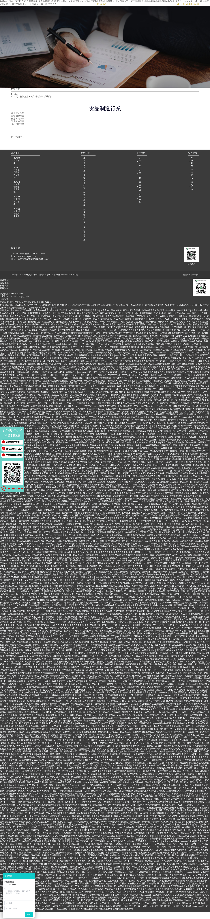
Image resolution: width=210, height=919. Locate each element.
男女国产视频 (152, 344)
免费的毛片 (198, 589)
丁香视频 (26, 634)
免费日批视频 (156, 527)
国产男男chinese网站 (183, 614)
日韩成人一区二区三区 (87, 608)
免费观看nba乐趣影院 (125, 606)
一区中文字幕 (75, 420)
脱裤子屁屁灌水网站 (148, 364)
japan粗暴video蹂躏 (162, 732)
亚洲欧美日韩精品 (77, 662)
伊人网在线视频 (173, 532)
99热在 (80, 485)
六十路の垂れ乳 (82, 749)
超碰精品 (17, 341)
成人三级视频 (97, 642)
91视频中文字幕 (185, 518)
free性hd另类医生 (167, 325)
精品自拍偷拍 (121, 532)
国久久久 (134, 631)
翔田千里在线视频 (42, 358)
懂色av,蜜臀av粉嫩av (91, 479)
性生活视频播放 (173, 530)
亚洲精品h (203, 521)
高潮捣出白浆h (77, 566)
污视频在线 (77, 386)
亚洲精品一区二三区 (115, 662)
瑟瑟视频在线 (189, 681)
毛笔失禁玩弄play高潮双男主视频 (147, 555)
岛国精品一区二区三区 (21, 653)
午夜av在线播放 (123, 749)
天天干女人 (93, 768)
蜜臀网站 (198, 636)
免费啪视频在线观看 (133, 465)
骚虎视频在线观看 (46, 330)
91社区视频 (184, 476)
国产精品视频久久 (27, 454)
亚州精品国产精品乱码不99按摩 (69, 347)
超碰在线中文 (48, 707)
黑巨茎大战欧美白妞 (48, 693)
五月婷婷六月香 (83, 507)
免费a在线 (68, 375)
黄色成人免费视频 (98, 454)
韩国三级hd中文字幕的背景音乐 (84, 319)
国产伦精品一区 (120, 729)
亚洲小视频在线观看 (115, 707)
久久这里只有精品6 (181, 608)
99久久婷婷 (126, 451)
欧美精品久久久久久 (133, 575)
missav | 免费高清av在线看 (60, 768)
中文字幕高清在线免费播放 (179, 473)
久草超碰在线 (25, 558)
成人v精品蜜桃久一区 (93, 684)
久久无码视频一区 (114, 884)
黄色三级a (60, 490)
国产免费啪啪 (16, 499)
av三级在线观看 (131, 577)
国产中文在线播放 (57, 493)
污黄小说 (119, 684)
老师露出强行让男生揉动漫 (64, 575)
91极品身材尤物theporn (110, 695)
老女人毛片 (149, 653)
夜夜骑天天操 (25, 358)
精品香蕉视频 (109, 782)
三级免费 (45, 443)
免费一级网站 (186, 459)
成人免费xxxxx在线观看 (124, 389)
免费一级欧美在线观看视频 (147, 603)
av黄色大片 (187, 544)
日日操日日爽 (166, 333)
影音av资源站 (192, 364)
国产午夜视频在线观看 (191, 381)
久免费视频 (84, 549)
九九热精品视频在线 (151, 454)
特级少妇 (89, 659)
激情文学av (37, 502)
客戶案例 (117, 6)
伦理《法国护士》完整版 (147, 457)
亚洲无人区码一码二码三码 (25, 561)
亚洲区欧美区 (89, 760)
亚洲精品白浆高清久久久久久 (127, 639)
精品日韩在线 (159, 799)
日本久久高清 (198, 591)
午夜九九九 (188, 664)
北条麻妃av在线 (176, 566)
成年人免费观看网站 (42, 440)
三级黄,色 (5, 319)
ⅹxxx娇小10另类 (41, 906)
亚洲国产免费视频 (158, 429)
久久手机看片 (10, 667)
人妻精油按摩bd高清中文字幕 (140, 426)
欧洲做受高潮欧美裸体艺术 (191, 819)
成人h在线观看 (51, 336)
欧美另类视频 (54, 355)
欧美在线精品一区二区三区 (98, 839)
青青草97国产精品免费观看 (191, 395)
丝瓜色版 (24, 465)
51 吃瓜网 (8, 544)
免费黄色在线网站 (21, 698)
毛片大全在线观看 (17, 364)
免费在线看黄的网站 (47, 650)
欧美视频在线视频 (157, 513)
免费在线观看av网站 (54, 417)
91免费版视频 (33, 400)
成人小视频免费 (39, 673)
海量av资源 (178, 392)
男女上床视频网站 (145, 805)
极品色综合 (13, 740)
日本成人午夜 (148, 690)
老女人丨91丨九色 (200, 676)
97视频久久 (115, 864)
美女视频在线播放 (69, 625)
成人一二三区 (54, 327)
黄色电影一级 (118, 535)
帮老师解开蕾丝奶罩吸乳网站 (51, 766)
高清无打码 (87, 690)
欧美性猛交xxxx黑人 (30, 743)
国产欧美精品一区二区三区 (113, 471)
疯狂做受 (46, 524)
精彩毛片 (68, 367)
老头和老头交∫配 (24, 597)
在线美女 (56, 496)
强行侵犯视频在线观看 (196, 392)
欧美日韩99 (126, 493)
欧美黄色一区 (69, 398)
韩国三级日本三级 (92, 409)
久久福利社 (22, 614)
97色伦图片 (156, 485)
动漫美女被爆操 (45, 468)
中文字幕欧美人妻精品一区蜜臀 (194, 656)
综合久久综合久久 (141, 493)
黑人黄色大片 (16, 395)
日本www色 (76, 707)
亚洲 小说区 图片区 (70, 611)
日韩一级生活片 (127, 844)
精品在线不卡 (128, 403)
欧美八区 (171, 628)
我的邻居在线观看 (36, 372)
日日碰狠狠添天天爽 (167, 431)
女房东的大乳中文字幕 (111, 319)
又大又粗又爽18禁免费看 (107, 375)
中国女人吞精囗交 (57, 833)
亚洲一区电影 (61, 350)
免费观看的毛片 (87, 504)
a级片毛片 (101, 448)
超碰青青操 (167, 794)
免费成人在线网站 (130, 822)
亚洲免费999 (18, 384)
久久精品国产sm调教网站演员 (154, 504)
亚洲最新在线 (202, 583)
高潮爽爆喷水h (165, 499)
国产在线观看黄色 (16, 645)
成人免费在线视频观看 (95, 754)
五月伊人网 (32, 732)
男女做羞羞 (139, 841)
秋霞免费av (84, 757)
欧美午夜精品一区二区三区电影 (106, 367)
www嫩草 (144, 822)
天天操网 (46, 915)
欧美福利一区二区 (46, 752)
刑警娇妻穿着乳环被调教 (127, 358)
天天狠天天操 (33, 527)
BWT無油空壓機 (17, 169)
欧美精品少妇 (191, 423)
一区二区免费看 (40, 760)
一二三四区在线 (175, 398)
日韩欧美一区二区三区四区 (103, 339)
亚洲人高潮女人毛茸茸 (94, 462)
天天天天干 (190, 566)
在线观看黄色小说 (198, 471)
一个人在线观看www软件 (178, 355)
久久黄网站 (65, 726)
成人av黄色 (117, 577)
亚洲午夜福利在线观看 (109, 423)
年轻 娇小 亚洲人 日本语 (115, 476)
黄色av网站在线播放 (75, 687)
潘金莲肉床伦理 (154, 443)
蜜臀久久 (51, 782)
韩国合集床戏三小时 (134, 687)
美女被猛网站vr (196, 622)
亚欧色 (21, 693)
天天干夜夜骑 (39, 535)
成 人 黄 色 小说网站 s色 (94, 502)
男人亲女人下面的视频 (22, 319)
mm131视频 (19, 830)
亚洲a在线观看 (19, 322)
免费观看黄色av (121, 712)
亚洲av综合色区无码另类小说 (33, 493)
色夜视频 (144, 777)
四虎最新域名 (14, 622)
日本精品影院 (142, 617)
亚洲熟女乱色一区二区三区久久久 (134, 496)
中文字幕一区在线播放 (83, 361)
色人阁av (22, 580)
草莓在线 (100, 443)
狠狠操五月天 (184, 591)
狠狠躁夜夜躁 (128, 805)
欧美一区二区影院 (34, 384)
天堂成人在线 (94, 457)
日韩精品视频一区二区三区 (108, 347)
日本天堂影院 (29, 766)
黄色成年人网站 (178, 330)
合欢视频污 (200, 614)
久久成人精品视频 (127, 434)
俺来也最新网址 (88, 541)
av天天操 (197, 409)
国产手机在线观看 (173, 768)
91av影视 (29, 420)
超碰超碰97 (203, 445)
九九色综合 (130, 827)
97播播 (148, 398)
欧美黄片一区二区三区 (197, 659)
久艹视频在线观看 (34, 457)
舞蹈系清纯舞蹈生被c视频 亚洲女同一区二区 (170, 822)
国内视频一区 (108, 479)
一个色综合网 (67, 465)
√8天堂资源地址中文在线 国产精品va (83, 547)
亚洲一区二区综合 (177, 322)
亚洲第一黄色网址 (177, 698)
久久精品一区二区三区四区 (169, 681)
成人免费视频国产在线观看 (111, 856)
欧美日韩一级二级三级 (122, 656)
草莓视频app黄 (121, 752)
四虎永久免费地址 (23, 538)
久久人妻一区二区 (200, 476)
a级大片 (129, 490)
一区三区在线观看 (33, 445)
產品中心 (86, 6)
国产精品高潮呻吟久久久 (145, 558)
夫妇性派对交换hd (179, 358)
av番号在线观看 (38, 414)
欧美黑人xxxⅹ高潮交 (108, 372)
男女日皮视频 (115, 465)
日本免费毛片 (159, 735)
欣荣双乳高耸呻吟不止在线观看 (178, 631)
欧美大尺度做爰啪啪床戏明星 (27, 858)
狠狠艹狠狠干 (122, 420)
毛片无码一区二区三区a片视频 (22, 656)
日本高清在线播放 (89, 496)
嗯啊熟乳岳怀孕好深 (55, 600)
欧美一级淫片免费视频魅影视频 (110, 440)
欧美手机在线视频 (156, 538)
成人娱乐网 (138, 589)
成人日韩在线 (137, 791)
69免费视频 (151, 816)
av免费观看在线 (107, 485)
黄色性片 (131, 819)
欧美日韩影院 (202, 493)
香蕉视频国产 (113, 760)
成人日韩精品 (56, 488)
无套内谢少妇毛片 (150, 412)
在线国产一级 (110, 811)
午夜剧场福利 (24, 667)
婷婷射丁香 (36, 698)
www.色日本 (121, 757)
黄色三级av (150, 350)
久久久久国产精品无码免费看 (192, 488)
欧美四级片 (92, 721)
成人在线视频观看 (103, 639)
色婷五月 (106, 732)
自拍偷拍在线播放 (127, 372)
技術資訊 (133, 6)
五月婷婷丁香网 (195, 344)
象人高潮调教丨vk (56, 547)
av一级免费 (134, 532)
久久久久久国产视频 (93, 400)
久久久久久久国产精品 (178, 903)
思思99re (92, 423)
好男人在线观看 (152, 878)
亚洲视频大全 (145, 735)
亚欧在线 (135, 395)
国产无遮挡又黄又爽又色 (56, 457)
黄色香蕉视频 (27, 429)
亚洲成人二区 (57, 443)
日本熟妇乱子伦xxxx (73, 729)
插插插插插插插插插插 (82, 341)
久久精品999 (44, 473)
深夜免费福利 (85, 325)
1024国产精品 (124, 650)
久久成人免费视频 (80, 378)
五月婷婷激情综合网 (80, 642)
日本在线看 (150, 591)
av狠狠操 (12, 693)
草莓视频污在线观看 (136, 325)
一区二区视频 (188, 370)
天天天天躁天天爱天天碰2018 (50, 681)
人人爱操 (134, 712)
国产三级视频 (31, 361)
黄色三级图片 (10, 580)
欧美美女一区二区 (96, 417)
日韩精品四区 (153, 892)
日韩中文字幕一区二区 (160, 327)
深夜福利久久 (77, 510)
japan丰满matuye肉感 (35, 563)
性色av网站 (192, 611)
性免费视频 (162, 656)
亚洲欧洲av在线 (152, 347)
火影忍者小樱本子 (71, 355)
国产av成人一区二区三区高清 (56, 378)
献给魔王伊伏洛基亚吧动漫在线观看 (69, 827)
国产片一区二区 (199, 414)
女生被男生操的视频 (198, 625)
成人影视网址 (99, 325)
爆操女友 (131, 409)
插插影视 (32, 330)
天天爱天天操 (118, 527)
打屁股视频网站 (115, 622)
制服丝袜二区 (125, 518)
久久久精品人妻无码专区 (55, 861)
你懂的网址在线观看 (107, 530)
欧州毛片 (47, 496)
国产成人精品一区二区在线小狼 (96, 611)
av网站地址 (81, 732)
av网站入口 (148, 746)
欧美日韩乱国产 (11, 370)
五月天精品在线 (163, 690)
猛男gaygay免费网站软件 (83, 670)
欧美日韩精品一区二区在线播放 (69, 839)
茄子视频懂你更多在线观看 (69, 330)
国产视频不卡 (82, 681)
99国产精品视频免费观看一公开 (118, 704)
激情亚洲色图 (62, 389)
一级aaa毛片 (46, 513)
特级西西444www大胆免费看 (151, 423)
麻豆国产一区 (186, 490)
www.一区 (142, 827)
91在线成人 (138, 350)
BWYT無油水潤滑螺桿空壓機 (17, 181)
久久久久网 (159, 462)
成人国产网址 (16, 631)
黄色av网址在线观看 (192, 530)
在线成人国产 (73, 690)
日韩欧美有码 (117, 353)
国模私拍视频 (91, 513)
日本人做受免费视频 (104, 659)
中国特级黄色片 (153, 445)
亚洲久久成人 (19, 527)
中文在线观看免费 (194, 558)
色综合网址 (103, 740)
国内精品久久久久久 (13, 589)
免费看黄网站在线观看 (134, 445)
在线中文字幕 (114, 384)
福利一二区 (87, 808)
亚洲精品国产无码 (192, 704)
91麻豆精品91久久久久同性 (81, 403)
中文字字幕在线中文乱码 (173, 347)
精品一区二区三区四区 (71, 406)
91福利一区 (200, 844)
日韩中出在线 (75, 704)
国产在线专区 (35, 431)
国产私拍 (28, 631)
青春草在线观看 (170, 454)
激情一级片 (82, 473)
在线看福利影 (178, 451)
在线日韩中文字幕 (108, 496)
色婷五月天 (135, 830)
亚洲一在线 (121, 659)
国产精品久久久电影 (130, 370)
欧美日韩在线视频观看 (19, 867)
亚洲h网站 (138, 825)
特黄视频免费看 (40, 482)
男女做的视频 (105, 386)
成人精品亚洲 (49, 504)
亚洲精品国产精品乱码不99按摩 (122, 597)
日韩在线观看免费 (66, 881)
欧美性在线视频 (73, 445)
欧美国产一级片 (147, 563)
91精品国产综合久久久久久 (169, 353)
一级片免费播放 (41, 597)
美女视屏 (78, 754)
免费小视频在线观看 (74, 591)
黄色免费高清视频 (121, 813)
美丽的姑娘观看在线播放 (163, 496)
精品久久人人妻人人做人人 (129, 746)
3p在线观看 (40, 642)
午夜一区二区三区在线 (164, 634)
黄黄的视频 (149, 518)
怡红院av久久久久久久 (43, 555)
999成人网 (203, 642)
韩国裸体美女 (133, 454)
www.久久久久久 (97, 766)
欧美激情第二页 (45, 594)
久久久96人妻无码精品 (99, 535)
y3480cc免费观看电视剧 (40, 895)
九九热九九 (128, 459)
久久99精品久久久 (47, 656)
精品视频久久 (169, 844)
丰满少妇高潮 (195, 325)
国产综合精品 (124, 361)
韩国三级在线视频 (133, 684)
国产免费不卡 (172, 639)
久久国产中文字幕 (172, 339)
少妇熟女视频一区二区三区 (24, 841)
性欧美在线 (88, 406)
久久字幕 (63, 693)
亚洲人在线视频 (70, 555)
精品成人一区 (115, 445)
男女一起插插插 (8, 496)
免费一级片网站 (32, 333)
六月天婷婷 (31, 693)
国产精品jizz (18, 420)
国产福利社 (123, 631)
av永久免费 (139, 384)
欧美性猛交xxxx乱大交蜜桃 (56, 847)
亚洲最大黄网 (120, 398)
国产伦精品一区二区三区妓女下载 (95, 524)
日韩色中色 (36, 867)
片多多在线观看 (125, 530)
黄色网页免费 (21, 350)
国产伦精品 (110, 723)
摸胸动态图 (60, 431)
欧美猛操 (63, 606)
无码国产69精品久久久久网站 (196, 327)
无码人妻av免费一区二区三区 (150, 473)
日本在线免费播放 (91, 420)
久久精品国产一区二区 (173, 813)
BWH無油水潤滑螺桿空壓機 (17, 221)
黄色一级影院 (170, 488)
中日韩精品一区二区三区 (12, 563)
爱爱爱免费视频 (154, 339)
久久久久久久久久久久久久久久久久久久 (23, 518)
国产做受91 (195, 903)
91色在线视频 (60, 594)
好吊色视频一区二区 (180, 384)
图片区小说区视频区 (118, 563)
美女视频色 (164, 524)
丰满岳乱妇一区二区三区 (176, 440)
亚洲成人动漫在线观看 (165, 577)
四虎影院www (202, 372)
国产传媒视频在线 (33, 395)
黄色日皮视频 (181, 679)
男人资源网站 (88, 569)
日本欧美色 (136, 853)
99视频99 (4, 375)
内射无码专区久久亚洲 (126, 364)
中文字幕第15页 (119, 600)
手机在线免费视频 (109, 566)
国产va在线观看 (141, 839)
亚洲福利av (67, 521)
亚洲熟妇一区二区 (198, 785)
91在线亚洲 (160, 754)
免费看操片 (199, 431)
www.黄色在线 (143, 488)
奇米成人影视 (160, 322)
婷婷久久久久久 (51, 518)
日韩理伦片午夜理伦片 (163, 881)
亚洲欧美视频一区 (99, 538)
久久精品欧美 (44, 353)
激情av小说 (103, 344)
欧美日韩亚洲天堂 (130, 636)
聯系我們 (48, 96)
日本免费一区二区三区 (137, 707)
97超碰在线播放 (17, 375)
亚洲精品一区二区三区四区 (165, 561)
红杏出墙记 (89, 448)
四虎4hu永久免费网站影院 (32, 740)
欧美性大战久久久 (53, 375)
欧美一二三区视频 (174, 336)
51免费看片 (59, 448)
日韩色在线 (129, 836)
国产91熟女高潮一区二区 (166, 409)
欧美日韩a (5, 417)
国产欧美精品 (81, 392)
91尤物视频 (173, 513)
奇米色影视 (166, 645)
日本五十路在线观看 (193, 569)
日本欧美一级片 (113, 861)
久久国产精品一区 (118, 544)
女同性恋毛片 (134, 681)
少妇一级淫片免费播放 (55, 502)
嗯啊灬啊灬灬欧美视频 (81, 723)
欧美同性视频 (141, 429)
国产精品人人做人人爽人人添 (137, 664)
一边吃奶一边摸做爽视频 (37, 569)
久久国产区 (30, 398)
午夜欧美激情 (82, 454)
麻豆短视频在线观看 (38, 488)
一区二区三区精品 (186, 493)
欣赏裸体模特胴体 (130, 777)
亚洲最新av (159, 580)
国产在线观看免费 (185, 372)
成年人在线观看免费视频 (136, 437)
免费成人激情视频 (158, 566)
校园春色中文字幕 (58, 704)
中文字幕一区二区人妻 (162, 479)
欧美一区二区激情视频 (191, 788)
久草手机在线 (185, 409)
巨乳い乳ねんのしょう (58, 642)
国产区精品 (164, 558)
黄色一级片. (164, 384)
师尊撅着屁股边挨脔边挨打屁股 (75, 799)
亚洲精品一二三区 (113, 459)
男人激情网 (185, 513)
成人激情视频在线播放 (158, 400)
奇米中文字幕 (55, 794)
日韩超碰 (14, 825)
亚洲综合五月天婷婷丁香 (73, 797)
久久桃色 (27, 555)
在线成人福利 (186, 403)
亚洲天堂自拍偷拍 (46, 462)
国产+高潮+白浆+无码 (132, 367)
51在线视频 (147, 808)
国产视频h (199, 684)
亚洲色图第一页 (137, 406)
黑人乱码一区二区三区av (98, 353)
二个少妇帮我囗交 (14, 361)
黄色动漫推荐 (183, 319)
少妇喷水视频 (53, 370)
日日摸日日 (163, 330)
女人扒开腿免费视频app (70, 400)
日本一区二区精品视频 (33, 591)
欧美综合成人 (184, 443)
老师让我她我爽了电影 (140, 881)
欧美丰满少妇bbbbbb (45, 420)
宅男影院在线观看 (137, 544)
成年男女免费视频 (152, 794)
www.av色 (4, 355)
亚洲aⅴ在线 (181, 344)
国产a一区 (153, 788)
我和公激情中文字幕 (60, 819)
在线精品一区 (160, 670)
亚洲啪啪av (184, 580)
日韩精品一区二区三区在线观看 (128, 870)
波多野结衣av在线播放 (110, 777)
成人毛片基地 (148, 370)
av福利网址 (121, 479)
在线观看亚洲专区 (37, 782)
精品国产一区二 (106, 580)
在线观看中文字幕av (93, 811)
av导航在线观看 (147, 782)
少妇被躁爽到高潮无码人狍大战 (34, 819)
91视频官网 (17, 339)
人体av (202, 752)
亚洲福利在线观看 (97, 490)
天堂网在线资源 (171, 485)
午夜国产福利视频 (99, 634)
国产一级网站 (68, 631)
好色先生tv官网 (49, 392)
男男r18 (130, 878)
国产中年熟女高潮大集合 (170, 780)
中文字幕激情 (42, 757)
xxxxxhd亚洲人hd (18, 372)
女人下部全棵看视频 (64, 749)
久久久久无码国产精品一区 (19, 760)
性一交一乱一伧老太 (146, 547)
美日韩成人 (141, 850)
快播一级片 (187, 858)
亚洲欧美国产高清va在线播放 (167, 468)
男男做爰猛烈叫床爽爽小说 (33, 327)
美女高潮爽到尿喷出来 (167, 426)
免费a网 (27, 673)
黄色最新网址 (125, 811)
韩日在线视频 (52, 723)
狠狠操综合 (61, 420)
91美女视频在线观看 (94, 861)
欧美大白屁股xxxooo (13, 541)
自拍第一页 (182, 625)
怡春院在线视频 (18, 620)
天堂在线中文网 (96, 679)
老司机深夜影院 (44, 608)
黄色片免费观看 (153, 813)
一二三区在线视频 (21, 864)
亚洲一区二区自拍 (127, 322)
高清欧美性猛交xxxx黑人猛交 (111, 698)
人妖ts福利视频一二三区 (136, 788)
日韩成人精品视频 (106, 572)
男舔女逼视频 (170, 819)
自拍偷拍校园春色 (60, 875)
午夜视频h (32, 325)
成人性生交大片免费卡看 (114, 409)
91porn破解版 (166, 614)
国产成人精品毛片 (69, 583)
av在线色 (109, 532)
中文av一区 (48, 350)
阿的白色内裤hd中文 (176, 538)
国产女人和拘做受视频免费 (144, 341)
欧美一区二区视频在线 (58, 721)
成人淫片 (96, 870)
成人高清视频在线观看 (156, 375)
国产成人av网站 (75, 431)
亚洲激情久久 (93, 788)
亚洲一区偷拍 (31, 499)
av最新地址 (161, 563)
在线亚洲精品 (41, 791)
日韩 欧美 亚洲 (181, 471)
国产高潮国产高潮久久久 (147, 738)
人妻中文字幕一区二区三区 (105, 336)
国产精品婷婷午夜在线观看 (121, 499)
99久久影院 (155, 459)
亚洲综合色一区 (78, 628)
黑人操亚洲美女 (194, 375)
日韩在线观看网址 (51, 465)
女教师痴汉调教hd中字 (91, 333)
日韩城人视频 (23, 746)
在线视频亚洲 (200, 774)
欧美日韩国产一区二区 (121, 344)
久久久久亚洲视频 (12, 634)
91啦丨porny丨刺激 (116, 754)
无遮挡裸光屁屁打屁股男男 (128, 808)
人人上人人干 (104, 577)
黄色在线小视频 (98, 715)
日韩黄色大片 (145, 468)
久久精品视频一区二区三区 (13, 732)
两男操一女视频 (168, 319)
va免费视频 (123, 614)
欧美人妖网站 (112, 667)
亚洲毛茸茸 (180, 333)
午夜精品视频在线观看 (137, 673)
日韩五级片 (158, 625)
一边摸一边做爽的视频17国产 (98, 389)
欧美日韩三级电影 (153, 575)
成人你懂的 (59, 532)
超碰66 (58, 555)
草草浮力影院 (41, 429)
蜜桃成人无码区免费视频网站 (76, 780)
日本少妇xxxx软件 (137, 797)
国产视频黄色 (134, 659)
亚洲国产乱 (94, 378)
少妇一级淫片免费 (48, 636)
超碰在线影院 (198, 670)
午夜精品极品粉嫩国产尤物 (88, 451)
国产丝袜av (24, 577)
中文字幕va (127, 384)
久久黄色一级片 (8, 330)
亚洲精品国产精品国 (62, 426)
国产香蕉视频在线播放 (97, 563)
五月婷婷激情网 (100, 743)
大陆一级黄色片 (51, 653)
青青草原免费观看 (85, 412)
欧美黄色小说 (186, 771)
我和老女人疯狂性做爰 (119, 341)
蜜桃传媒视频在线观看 (63, 358)
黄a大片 (77, 808)
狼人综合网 (36, 465)
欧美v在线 (118, 575)
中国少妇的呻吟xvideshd (174, 687)
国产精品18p (107, 398)
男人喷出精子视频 (192, 336)
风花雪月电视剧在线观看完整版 (189, 811)
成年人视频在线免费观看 (12, 336)
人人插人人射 (66, 535)
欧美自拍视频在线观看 (198, 333)
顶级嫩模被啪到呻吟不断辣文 (134, 355)
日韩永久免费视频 (121, 768)
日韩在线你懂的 (165, 471)
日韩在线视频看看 (44, 749)
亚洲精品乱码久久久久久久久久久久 (27, 552)
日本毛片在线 (19, 575)
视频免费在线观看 (88, 372)
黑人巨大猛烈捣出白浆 (146, 499)
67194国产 (93, 695)
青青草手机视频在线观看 (157, 589)
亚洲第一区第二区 (28, 690)
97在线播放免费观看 (16, 400)
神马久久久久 (142, 844)
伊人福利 (82, 490)
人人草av (158, 594)
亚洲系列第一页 (20, 547)
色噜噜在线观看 (66, 392)
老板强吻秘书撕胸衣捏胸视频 (121, 780)
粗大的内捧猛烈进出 (129, 541)
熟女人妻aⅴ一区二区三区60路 (120, 417)
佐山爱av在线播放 (184, 552)
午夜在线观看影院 (105, 591)
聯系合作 (165, 6)
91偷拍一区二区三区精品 (42, 389)
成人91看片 (139, 648)
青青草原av (137, 392)
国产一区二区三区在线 (33, 622)
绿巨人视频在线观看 (64, 617)
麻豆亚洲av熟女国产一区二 (172, 364)
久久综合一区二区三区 (116, 900)
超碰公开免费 (97, 549)
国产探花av (48, 431)
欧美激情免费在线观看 (128, 333)
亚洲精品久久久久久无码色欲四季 (76, 561)
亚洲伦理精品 (151, 715)
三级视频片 (63, 527)
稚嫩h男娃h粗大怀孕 (154, 336)
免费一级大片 (143, 434)
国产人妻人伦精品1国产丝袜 (120, 448)
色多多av (64, 723)
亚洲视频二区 (163, 597)
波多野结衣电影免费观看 (140, 462)
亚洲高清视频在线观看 (21, 726)
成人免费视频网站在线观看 (86, 471)
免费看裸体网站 (72, 639)
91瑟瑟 (174, 386)
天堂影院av (74, 434)
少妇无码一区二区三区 (100, 912)
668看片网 (177, 707)
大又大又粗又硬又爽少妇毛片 (20, 532)
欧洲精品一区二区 (91, 327)
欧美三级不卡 (76, 414)
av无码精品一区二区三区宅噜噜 (116, 327)
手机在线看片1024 (48, 872)
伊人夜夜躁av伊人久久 (73, 659)
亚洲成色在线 (125, 431)
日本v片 (161, 530)
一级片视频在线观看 (134, 715)
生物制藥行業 (17, 116)
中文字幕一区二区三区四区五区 (91, 499)
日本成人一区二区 (142, 561)
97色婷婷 (43, 516)
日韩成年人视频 (28, 566)
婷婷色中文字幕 (153, 743)
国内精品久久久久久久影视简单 (97, 620)
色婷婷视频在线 (103, 586)
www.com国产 (85, 381)
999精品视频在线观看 (183, 499)
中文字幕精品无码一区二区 (80, 774)
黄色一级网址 (158, 493)
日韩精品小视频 (49, 386)
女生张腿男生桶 (145, 389)
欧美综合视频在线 (9, 850)
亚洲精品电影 (90, 386)
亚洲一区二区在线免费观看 (191, 386)
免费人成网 (138, 344)
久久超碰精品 (153, 709)
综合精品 (85, 895)
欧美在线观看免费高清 (94, 707)
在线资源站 (57, 473)
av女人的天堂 (35, 350)
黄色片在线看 (114, 516)
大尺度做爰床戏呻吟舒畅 (60, 695)
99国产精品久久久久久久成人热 (147, 858)
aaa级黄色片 (150, 471)
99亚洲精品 (182, 341)
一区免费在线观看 (9, 493)
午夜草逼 (200, 600)
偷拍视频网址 (12, 327)
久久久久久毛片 (122, 502)
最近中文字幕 (140, 538)
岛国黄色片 (87, 445)
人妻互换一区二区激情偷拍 (47, 797)
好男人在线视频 (22, 414)
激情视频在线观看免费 (178, 754)
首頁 (72, 6)
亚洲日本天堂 (10, 794)
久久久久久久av (98, 395)
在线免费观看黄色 (150, 319)
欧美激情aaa (45, 827)
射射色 (110, 502)
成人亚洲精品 (89, 709)
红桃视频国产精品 (27, 583)
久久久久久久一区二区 (30, 434)
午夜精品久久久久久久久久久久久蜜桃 (93, 886)
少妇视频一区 (76, 389)
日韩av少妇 (115, 473)
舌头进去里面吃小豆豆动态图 (171, 417)
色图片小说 (161, 698)
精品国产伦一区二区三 (36, 510)
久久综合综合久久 (14, 695)
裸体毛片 (37, 653)
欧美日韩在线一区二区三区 (108, 875)
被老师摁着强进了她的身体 (126, 386)
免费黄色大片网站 (170, 459)
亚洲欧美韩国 (202, 575)
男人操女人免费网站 (169, 788)
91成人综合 (11, 684)
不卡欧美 (145, 532)
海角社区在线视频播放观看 (44, 479)
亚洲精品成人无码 (69, 476)
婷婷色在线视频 (24, 409)
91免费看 (135, 569)
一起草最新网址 (193, 479)
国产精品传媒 (40, 679)
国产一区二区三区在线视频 (125, 586)
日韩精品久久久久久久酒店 (153, 718)
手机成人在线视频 (184, 774)
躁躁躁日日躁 (150, 330)
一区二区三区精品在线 (183, 645)
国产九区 (36, 504)
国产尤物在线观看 (35, 375)
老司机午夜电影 (38, 850)
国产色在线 (114, 653)
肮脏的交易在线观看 (178, 429)
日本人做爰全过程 (31, 367)
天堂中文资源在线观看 (131, 330)
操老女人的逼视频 (100, 650)
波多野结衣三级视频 (26, 448)
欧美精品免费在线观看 (126, 735)
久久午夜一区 (77, 589)
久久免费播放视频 (57, 603)
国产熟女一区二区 (42, 538)
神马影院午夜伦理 (74, 443)
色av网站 (140, 743)
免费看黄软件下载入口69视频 (122, 802)
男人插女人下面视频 (57, 900)
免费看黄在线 (157, 867)
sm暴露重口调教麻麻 (32, 611)
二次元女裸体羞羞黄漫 (34, 662)
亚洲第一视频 (142, 566)
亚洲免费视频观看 (122, 895)
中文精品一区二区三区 (127, 468)
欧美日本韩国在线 (21, 530)
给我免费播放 (41, 603)
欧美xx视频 (137, 723)
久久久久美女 (44, 690)
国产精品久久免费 (63, 344)
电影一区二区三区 (172, 636)
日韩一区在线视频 (117, 454)
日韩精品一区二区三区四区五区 (87, 726)
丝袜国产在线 (146, 577)
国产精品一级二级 (168, 738)
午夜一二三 (86, 743)
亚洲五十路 (195, 341)
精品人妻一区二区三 (147, 372)
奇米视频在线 (31, 490)
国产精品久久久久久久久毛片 (185, 378)
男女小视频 (154, 451)
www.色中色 (63, 872)
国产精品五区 (172, 684)
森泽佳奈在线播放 (32, 524)
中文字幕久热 (106, 676)
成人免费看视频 (33, 670)
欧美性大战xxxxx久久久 (17, 664)
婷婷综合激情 (162, 465)
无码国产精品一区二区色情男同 (155, 541)
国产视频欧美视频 (174, 423)
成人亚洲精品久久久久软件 (151, 482)
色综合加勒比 (58, 538)
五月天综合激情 (143, 909)
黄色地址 (67, 740)
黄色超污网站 (100, 482)
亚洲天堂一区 (197, 510)
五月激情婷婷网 (129, 861)
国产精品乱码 (113, 822)
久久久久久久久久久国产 (88, 631)
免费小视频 (157, 440)
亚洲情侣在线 (36, 406)
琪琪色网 (31, 608)
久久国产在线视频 (122, 524)
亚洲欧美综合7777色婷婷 (120, 589)
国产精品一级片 (67, 336)
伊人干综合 (98, 723)
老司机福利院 (60, 572)
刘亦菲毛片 (193, 617)
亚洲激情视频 (44, 325)
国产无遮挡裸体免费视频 (131, 336)
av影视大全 (36, 392)
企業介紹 (139, 170)
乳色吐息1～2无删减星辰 (190, 726)
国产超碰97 (149, 465)
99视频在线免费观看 (180, 412)
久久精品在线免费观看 (110, 721)
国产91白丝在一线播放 (175, 594)
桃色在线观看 (145, 634)
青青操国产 (171, 583)
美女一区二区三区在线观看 (128, 572)
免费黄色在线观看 (31, 386)
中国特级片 (150, 886)
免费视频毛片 (96, 681)
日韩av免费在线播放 (48, 808)
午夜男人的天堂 (99, 622)
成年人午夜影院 (189, 532)
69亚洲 (143, 712)
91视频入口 (172, 521)
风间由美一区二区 (116, 482)
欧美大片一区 (140, 667)
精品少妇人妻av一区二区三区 (195, 339)
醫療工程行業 (17, 118)
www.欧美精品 (158, 757)
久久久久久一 (64, 386)
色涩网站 (26, 504)
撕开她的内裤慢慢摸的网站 (167, 836)
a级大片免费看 (173, 462)
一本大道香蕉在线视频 (64, 580)
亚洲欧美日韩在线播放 (106, 412)
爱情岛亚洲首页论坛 (188, 738)
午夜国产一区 (75, 572)
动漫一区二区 (187, 600)
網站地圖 (195, 283)
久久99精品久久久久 (112, 457)
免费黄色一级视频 (23, 572)
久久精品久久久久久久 (145, 490)
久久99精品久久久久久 (36, 836)
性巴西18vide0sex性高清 (38, 575)
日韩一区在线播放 (34, 336)
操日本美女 (153, 333)
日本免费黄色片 (199, 886)
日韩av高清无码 (13, 504)
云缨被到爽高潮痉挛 (72, 327)
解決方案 (101, 6)
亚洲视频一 (162, 653)
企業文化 (139, 183)
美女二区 (196, 608)
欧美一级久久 (123, 395)
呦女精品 (4, 395)
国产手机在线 (45, 841)
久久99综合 (127, 839)
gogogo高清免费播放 (97, 903)
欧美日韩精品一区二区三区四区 (15, 502)
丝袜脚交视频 (179, 611)
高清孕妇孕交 (157, 403)
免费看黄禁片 (148, 659)
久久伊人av (185, 420)
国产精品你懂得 (128, 423)
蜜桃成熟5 (13, 690)
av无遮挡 (128, 872)
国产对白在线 (12, 743)
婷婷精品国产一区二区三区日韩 (166, 507)
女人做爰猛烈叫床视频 (113, 414)
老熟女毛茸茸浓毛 (109, 322)
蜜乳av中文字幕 (53, 423)
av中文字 (137, 431)
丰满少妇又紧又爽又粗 (25, 763)
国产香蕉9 (138, 642)
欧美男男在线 (200, 490)
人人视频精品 (166, 870)
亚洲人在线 (185, 406)
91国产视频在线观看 (65, 339)
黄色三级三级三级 (100, 544)
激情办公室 (159, 808)
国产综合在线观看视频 (61, 791)
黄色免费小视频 (167, 344)
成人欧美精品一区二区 (177, 622)
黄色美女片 (152, 325)
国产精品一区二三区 (99, 473)
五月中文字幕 (63, 785)
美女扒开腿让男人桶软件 (55, 395)
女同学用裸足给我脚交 (160, 707)
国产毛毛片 (151, 384)
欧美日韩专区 (92, 566)
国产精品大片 (75, 606)
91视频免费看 (172, 420)
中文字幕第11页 (145, 322)
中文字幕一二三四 (92, 414)
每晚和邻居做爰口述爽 (161, 752)
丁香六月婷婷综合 (37, 738)
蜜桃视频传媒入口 (123, 676)
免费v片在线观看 (64, 679)
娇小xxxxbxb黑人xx (61, 353)
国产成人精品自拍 (78, 527)
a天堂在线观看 (46, 490)
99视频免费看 (95, 738)
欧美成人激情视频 (12, 735)
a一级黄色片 (70, 473)
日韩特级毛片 (45, 361)
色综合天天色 (122, 580)
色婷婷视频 (24, 687)
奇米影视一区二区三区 (42, 839)
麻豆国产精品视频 (65, 886)
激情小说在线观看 (95, 898)
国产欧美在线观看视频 (59, 510)
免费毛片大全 (27, 586)
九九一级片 (188, 367)
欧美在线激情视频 (14, 333)
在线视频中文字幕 (115, 490)
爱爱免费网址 (56, 771)
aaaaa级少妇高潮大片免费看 (19, 676)
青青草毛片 (188, 780)
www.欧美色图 (148, 395)
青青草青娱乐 (145, 732)
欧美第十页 (164, 791)
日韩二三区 (42, 398)
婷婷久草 (202, 426)
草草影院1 (137, 650)
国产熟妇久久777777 (138, 552)
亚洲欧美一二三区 (52, 521)
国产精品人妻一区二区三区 (63, 429)
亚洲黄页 (176, 327)
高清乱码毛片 (109, 333)
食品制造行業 (36, 96)
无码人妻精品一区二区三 (132, 375)
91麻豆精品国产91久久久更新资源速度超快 (154, 516)
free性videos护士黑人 (109, 330)
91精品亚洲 (90, 591)
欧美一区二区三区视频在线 (60, 364)
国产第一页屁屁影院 (140, 507)
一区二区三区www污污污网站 (122, 634)
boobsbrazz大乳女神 (173, 704)
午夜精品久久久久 (114, 898)
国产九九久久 (193, 400)
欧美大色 (22, 330)
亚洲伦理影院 (188, 575)
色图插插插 (71, 490)
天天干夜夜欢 (170, 443)
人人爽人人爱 (163, 378)
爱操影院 (136, 774)
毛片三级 (113, 538)
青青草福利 (164, 386)
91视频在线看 (87, 639)
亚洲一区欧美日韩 (132, 319)
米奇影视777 (10, 409)
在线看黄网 (152, 406)
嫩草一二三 (61, 763)
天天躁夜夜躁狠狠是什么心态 (182, 389)
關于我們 (149, 6)
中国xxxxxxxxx (185, 434)
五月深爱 (109, 679)
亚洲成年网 (173, 563)
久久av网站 (19, 777)
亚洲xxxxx (58, 608)
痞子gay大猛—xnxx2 (149, 358)
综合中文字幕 (158, 622)
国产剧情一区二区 (70, 496)
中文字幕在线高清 (108, 434)
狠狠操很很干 (80, 521)
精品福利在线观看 (74, 448)
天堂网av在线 (121, 881)
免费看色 (175, 350)
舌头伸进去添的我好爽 (48, 583)
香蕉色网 (32, 471)
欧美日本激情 (156, 704)
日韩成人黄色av (17, 325)
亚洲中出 (89, 347)
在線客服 (4, 294)
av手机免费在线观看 (59, 906)
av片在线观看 (127, 766)
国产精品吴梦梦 (178, 400)
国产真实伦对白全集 (104, 718)
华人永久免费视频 (33, 521)
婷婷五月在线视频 (141, 485)
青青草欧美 (112, 541)
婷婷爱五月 (15, 367)
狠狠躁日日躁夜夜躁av (106, 361)
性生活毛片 (36, 381)
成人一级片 (51, 322)
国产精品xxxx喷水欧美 (54, 381)
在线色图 (36, 667)
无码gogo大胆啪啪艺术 (133, 549)
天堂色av (39, 780)
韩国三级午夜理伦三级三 (72, 712)
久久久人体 (204, 561)
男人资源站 (160, 805)
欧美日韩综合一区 (36, 322)
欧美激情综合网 (43, 426)
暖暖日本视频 (72, 333)
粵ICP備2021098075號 (69, 283)
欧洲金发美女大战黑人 (180, 414)
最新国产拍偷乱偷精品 (192, 350)
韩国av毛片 (5, 870)
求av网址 (63, 414)
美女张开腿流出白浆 (66, 752)
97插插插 (127, 350)
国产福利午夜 (14, 591)
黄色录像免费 (94, 628)
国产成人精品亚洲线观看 (27, 785)
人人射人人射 (71, 325)
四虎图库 (131, 400)
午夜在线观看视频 (168, 676)
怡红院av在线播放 (50, 400)
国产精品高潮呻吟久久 (79, 395)
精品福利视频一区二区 (181, 361)
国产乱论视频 (163, 350)
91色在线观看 (148, 510)
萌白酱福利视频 (182, 830)
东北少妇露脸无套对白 (167, 476)
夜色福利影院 (172, 482)
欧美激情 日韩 (120, 462)
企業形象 (139, 207)
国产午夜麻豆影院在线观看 (184, 642)
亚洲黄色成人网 (140, 327)
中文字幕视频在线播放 (11, 662)
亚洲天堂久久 (71, 667)
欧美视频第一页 (151, 642)
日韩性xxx (66, 370)
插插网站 (141, 400)
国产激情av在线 (31, 341)
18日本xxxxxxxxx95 (159, 701)
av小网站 (124, 690)
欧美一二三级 (65, 808)
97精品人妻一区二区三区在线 (78, 437)
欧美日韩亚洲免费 (172, 858)
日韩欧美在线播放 (61, 664)
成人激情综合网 (135, 471)
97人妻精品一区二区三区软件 (49, 437)
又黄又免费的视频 (165, 502)
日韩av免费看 (71, 552)
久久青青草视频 (126, 566)
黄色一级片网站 (102, 406)
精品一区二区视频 (62, 440)
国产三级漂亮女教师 (69, 743)
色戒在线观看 (182, 749)
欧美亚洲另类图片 (180, 791)
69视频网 (104, 791)
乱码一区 (173, 656)
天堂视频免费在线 (90, 676)
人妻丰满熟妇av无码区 (142, 594)
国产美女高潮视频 (44, 532)
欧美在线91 (130, 353)
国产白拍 (164, 412)
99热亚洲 (37, 847)
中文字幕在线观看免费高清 (144, 611)
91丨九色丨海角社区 (139, 752)
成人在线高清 (89, 530)
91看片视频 (156, 488)
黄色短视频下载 (74, 409)
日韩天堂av (71, 718)
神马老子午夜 (74, 603)
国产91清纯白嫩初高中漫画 (158, 608)
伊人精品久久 (52, 549)
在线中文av (84, 667)
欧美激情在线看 (48, 881)
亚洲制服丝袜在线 (167, 372)
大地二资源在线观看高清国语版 (90, 617)
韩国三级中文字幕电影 (155, 825)
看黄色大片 (43, 639)
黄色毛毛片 (175, 370)
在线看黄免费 (182, 785)
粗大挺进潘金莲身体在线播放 (117, 521)
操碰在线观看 (94, 732)
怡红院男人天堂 (53, 780)
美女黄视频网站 (82, 364)
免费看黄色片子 (66, 836)
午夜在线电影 (162, 370)
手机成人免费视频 (146, 353)
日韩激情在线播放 (99, 653)
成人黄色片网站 (61, 513)
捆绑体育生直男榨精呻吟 (93, 493)
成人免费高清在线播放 (76, 459)
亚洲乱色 (43, 732)
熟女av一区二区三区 (80, 715)
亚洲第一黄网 (100, 341)
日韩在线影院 (112, 507)
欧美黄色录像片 (201, 729)
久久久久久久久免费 (54, 645)
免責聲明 (186, 283)
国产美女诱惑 (195, 358)
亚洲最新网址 (156, 768)
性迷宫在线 (44, 830)
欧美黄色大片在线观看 (166, 841)
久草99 (32, 833)
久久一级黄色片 (70, 372)
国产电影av (69, 608)
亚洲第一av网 (190, 839)
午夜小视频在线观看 (88, 488)
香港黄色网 (191, 451)
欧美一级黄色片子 (149, 726)
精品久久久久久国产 (43, 409)
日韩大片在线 (100, 774)
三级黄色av (67, 754)
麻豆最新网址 (16, 861)
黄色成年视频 (91, 344)
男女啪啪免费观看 (88, 625)
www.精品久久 (194, 322)
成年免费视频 (39, 912)
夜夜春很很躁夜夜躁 (185, 634)
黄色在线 (150, 476)
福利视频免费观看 (12, 856)
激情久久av (182, 325)
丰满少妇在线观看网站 (79, 763)
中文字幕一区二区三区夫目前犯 (102, 518)
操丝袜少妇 (179, 437)
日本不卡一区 (89, 572)
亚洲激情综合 (14, 386)
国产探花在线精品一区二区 (129, 628)
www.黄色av (68, 507)
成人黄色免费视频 (200, 355)
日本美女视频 (46, 903)
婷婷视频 (18, 521)
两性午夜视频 (6, 659)
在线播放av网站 (47, 785)
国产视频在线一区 (151, 650)
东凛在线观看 (16, 712)
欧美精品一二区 (76, 900)
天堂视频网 (119, 620)
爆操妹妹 (114, 429)
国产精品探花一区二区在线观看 (55, 341)
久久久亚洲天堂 (90, 330)
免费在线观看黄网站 (84, 375)
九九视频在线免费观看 (93, 603)
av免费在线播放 (197, 555)
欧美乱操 (72, 867)
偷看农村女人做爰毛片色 (143, 502)
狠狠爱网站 (61, 662)
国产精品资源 (108, 420)
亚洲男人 (55, 634)
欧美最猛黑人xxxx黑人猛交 (98, 813)
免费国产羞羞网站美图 (152, 695)
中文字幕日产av (45, 448)
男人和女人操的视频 (196, 594)
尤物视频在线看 (109, 614)
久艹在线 (105, 600)
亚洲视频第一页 (94, 687)
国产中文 (154, 833)
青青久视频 (20, 608)
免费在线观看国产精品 (139, 479)
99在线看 (186, 836)
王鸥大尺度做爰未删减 (52, 367)
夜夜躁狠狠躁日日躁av (35, 721)
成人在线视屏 (57, 333)
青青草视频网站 (15, 721)
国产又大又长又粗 (54, 709)
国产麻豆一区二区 (9, 358)
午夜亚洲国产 (159, 398)
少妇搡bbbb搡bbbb (80, 664)
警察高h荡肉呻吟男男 (29, 443)
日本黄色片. (200, 459)
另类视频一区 (127, 429)
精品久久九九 (160, 389)
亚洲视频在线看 (185, 431)
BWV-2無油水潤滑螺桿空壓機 (17, 196)
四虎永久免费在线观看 (171, 709)
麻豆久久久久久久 (9, 723)
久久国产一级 (93, 771)
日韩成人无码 (98, 507)
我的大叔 (83, 423)
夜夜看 (51, 679)
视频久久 (147, 853)
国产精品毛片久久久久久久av (93, 583)
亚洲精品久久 (54, 738)
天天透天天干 (151, 676)
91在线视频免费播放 (166, 518)
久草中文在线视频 (177, 375)
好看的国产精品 (120, 915)
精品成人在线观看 (193, 535)
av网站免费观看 (98, 780)
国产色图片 (108, 358)
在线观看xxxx (163, 547)
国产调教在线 (175, 367)
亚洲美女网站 (133, 754)
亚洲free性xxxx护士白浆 (155, 367)
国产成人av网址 (83, 336)
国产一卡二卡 (59, 774)
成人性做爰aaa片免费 (53, 698)
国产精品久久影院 (147, 597)
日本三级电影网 (38, 864)
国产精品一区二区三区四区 (93, 850)
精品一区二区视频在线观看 (118, 642)
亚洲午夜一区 (113, 766)
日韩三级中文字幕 (173, 664)
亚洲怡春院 (131, 482)
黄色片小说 (153, 645)
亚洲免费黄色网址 (17, 872)
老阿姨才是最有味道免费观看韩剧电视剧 (145, 535)
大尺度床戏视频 (32, 712)
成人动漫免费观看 (110, 451)
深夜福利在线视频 (9, 704)
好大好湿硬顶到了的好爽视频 (56, 670)
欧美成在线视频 (190, 752)
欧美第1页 (32, 459)
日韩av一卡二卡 (36, 805)
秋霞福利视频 (73, 493)
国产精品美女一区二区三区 (105, 844)
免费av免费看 (201, 482)
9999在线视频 (95, 426)
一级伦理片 (25, 370)
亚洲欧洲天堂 (78, 353)
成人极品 (58, 788)
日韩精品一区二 (157, 355)
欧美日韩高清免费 (36, 423)
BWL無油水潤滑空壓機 (17, 209)
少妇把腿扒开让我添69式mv (88, 358)
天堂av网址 (179, 740)
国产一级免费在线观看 (48, 566)
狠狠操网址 (115, 403)
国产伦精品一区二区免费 (103, 468)
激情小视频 (91, 350)
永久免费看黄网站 (199, 754)
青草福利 (52, 811)
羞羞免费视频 (171, 403)
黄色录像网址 (127, 909)
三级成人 (116, 839)
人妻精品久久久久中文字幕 (85, 791)
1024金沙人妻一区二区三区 (63, 412)
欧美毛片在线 (193, 347)
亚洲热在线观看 (30, 347)
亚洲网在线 (71, 381)
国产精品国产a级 (97, 909)
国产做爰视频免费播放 (133, 347)
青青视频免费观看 (67, 485)
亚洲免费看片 (117, 827)
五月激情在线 (34, 378)
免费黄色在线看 (41, 319)
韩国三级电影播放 (50, 878)
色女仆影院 (113, 355)
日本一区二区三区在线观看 (21, 426)
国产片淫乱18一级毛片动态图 (56, 628)
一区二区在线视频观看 (96, 589)
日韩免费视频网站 (37, 355)
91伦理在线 (43, 771)
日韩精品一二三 (77, 350)
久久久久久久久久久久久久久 (75, 634)
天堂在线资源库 (74, 502)
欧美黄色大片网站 (84, 465)
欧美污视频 (135, 420)
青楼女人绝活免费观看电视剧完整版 (188, 597)
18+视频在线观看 (70, 524)
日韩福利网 (77, 344)
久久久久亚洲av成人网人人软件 (118, 738)
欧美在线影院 (125, 538)
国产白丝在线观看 (67, 322)
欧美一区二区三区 (174, 535)
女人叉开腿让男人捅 (72, 530)
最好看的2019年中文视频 (80, 482)
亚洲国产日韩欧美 (99, 892)
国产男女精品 (162, 510)
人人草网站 (140, 766)
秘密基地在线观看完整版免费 (95, 645)
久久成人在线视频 (124, 648)
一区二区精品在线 (185, 844)
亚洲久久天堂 (87, 586)
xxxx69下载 (6, 341)
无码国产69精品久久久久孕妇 (32, 606)
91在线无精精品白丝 (179, 743)
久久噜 (163, 628)
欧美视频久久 (95, 521)
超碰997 (198, 606)
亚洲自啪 (165, 451)
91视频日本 (55, 516)
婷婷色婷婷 (128, 457)
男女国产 (124, 507)
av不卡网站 (24, 392)
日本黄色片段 (132, 414)
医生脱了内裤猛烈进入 (176, 867)
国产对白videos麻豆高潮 (107, 370)
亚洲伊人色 (36, 718)
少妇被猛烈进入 (125, 339)
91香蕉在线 (113, 392)
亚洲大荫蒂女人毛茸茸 (121, 558)
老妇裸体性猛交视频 (49, 561)
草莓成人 (130, 440)
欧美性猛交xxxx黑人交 (129, 412)
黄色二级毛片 (26, 844)
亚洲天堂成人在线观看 (54, 687)
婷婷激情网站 (109, 547)
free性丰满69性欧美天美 (102, 364)
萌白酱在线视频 (197, 679)
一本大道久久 (31, 473)
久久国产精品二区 (188, 561)
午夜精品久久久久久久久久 (61, 454)
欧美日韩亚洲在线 (19, 355)
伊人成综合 (125, 392)
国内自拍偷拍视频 (157, 673)
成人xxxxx (143, 513)
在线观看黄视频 (104, 504)
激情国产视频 (70, 488)
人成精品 (164, 358)
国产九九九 (17, 757)
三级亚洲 (45, 333)
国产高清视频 (92, 485)
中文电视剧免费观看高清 (40, 580)
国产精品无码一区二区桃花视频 (65, 569)
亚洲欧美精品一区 (177, 648)
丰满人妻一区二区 (99, 664)
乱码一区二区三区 (20, 417)
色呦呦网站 (171, 493)
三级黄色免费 (26, 603)
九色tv (3, 645)
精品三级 (107, 726)
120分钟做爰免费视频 (18, 406)
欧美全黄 (151, 417)
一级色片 (128, 785)
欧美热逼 (47, 867)
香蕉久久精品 (149, 378)
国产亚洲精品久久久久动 (46, 844)
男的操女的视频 (13, 611)
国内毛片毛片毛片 (183, 794)
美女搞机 (54, 760)
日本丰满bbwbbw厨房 (167, 395)
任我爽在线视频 (46, 339)
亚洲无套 (56, 659)
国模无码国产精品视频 (131, 378)
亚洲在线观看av (107, 555)
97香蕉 (190, 667)
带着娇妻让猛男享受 (43, 344)
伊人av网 (171, 718)
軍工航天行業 (17, 113)
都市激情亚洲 (39, 370)
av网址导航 (52, 414)
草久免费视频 (143, 403)
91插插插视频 (173, 872)
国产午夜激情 (100, 445)
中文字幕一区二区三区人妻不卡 (52, 403)
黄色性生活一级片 (59, 319)
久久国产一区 (165, 611)
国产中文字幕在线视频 (37, 412)
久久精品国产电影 (116, 325)
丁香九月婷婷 (52, 822)
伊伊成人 (197, 361)
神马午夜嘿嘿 (82, 339)
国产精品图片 (46, 347)
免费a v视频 (168, 445)
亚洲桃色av (131, 662)
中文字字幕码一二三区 (25, 353)
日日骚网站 (30, 403)
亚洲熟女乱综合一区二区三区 (47, 558)
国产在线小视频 (200, 443)
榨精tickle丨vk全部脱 (16, 423)
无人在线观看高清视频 (168, 381)
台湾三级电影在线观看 (83, 440)
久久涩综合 (139, 339)
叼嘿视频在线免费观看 (110, 513)
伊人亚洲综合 (77, 785)
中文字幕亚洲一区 (188, 521)
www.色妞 (42, 454)
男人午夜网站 (147, 754)
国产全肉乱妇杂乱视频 (153, 420)
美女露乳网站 (186, 482)
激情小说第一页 (28, 451)
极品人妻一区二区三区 (65, 468)
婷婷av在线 (172, 825)
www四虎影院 (202, 499)
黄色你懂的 (27, 437)
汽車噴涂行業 (17, 121)
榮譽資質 (139, 195)
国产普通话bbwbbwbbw (129, 510)
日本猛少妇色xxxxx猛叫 (83, 370)
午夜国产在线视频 (37, 547)
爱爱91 (143, 333)
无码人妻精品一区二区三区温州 (181, 847)
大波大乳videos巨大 (126, 547)
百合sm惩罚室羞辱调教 (112, 788)
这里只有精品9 (51, 406)
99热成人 (31, 648)
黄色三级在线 (97, 532)
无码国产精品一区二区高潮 (145, 524)
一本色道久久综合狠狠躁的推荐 (24, 513)
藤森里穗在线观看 (62, 361)
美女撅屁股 (133, 718)
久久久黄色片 (48, 886)
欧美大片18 (140, 417)
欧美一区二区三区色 (179, 723)
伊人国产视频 (161, 884)
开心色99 (64, 566)
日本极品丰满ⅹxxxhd (169, 406)
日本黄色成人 (102, 403)
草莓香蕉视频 (192, 740)
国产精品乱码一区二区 (71, 760)
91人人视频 (57, 325)
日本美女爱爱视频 (98, 392)
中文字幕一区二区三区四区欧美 (150, 448)
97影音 (78, 620)
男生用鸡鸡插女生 (110, 378)
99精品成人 (72, 757)
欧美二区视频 (121, 693)
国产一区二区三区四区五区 (106, 381)
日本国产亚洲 (80, 903)
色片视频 (111, 395)
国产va (111, 583)
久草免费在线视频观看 (21, 344)
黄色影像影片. (142, 847)
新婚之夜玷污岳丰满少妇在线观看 (93, 429)
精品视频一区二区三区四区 (73, 518)
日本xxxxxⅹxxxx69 (196, 915)
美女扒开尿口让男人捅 (88, 322)
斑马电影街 (15, 389)
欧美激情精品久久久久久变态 (49, 586)
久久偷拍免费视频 (90, 434)
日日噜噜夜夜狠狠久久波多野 (14, 628)
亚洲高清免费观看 (50, 743)
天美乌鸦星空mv (81, 367)
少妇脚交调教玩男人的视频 (46, 476)
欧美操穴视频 (54, 530)
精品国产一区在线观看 (15, 412)
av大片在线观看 (136, 398)
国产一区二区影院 (33, 861)
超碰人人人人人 (57, 757)
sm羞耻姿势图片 (145, 409)
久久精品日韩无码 (142, 763)
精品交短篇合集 (127, 850)
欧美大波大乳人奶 (36, 625)
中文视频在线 (198, 650)
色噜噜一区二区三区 (193, 353)
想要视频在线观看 (136, 476)
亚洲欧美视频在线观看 (145, 530)
